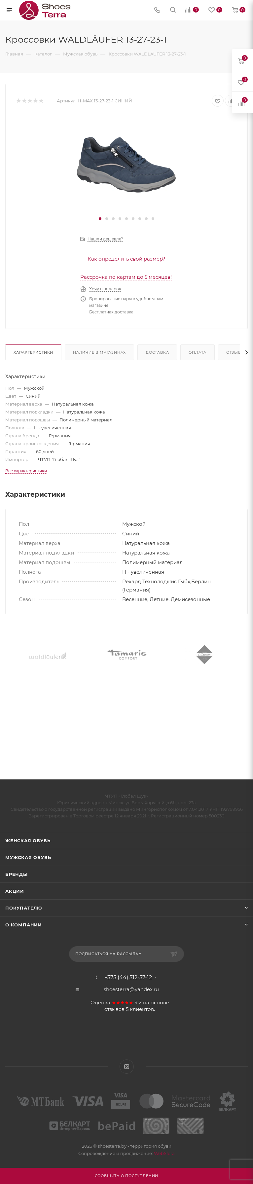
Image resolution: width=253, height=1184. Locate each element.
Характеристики (33, 352)
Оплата (197, 352)
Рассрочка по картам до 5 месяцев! (126, 277)
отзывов (114, 1009)
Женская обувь (27, 840)
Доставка (157, 352)
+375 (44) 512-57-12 (128, 977)
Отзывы (235, 352)
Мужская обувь (28, 857)
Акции (14, 891)
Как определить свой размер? (126, 259)
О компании (23, 924)
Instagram (127, 1066)
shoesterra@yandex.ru (131, 989)
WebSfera (164, 1153)
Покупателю (23, 908)
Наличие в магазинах (99, 352)
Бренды (16, 874)
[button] (100, 218)
